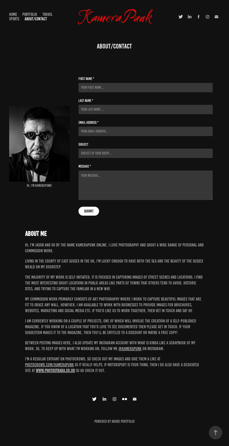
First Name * (86, 79)
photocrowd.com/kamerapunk (49, 364)
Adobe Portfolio (123, 421)
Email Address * (88, 122)
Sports (14, 19)
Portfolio (29, 14)
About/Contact (36, 19)
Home (13, 14)
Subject (83, 144)
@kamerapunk (130, 348)
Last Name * (85, 101)
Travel (47, 14)
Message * (84, 166)
